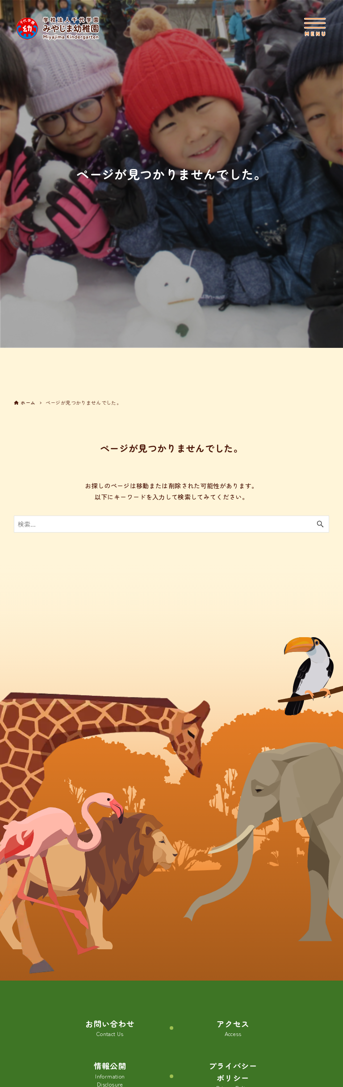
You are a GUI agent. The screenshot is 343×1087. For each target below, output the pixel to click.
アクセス (233, 1028)
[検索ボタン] (320, 524)
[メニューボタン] (315, 27)
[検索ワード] (172, 524)
